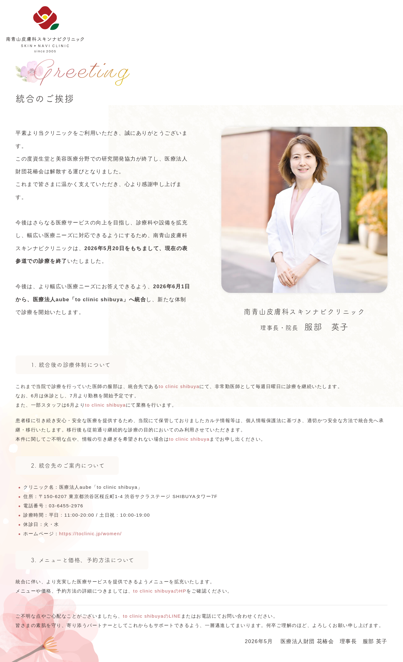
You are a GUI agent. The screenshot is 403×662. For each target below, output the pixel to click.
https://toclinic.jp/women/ (90, 533)
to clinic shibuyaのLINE (152, 616)
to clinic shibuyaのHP (160, 591)
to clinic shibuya (179, 386)
